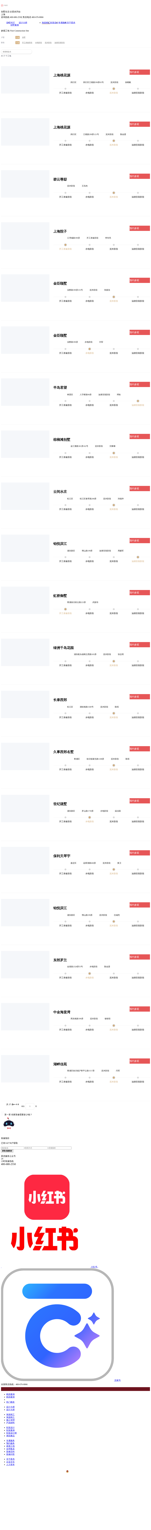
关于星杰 (71, 23)
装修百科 (10, 1451)
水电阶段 (38, 43)
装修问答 (10, 1454)
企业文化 (10, 1462)
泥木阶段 (48, 43)
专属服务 (63, 23)
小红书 (49, 1267)
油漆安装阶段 (59, 43)
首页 (8, 23)
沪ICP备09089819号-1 (56, 1471)
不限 (17, 37)
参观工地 (10, 1446)
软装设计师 (11, 1433)
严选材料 (10, 1423)
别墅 (23, 37)
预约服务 (10, 1443)
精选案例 (10, 1394)
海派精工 (46, 23)
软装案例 (10, 1430)
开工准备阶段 (27, 43)
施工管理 (10, 1420)
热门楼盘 (10, 1402)
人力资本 (10, 1464)
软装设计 (54, 23)
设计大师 (23, 23)
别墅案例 (14, 23)
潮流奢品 (10, 1436)
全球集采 (10, 1449)
